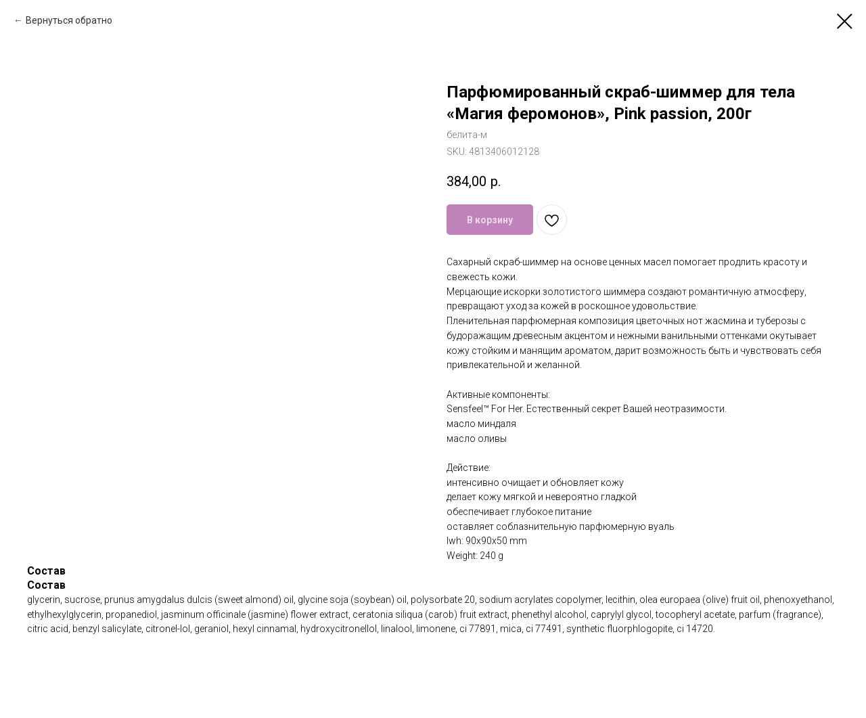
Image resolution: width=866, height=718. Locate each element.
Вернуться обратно (69, 20)
